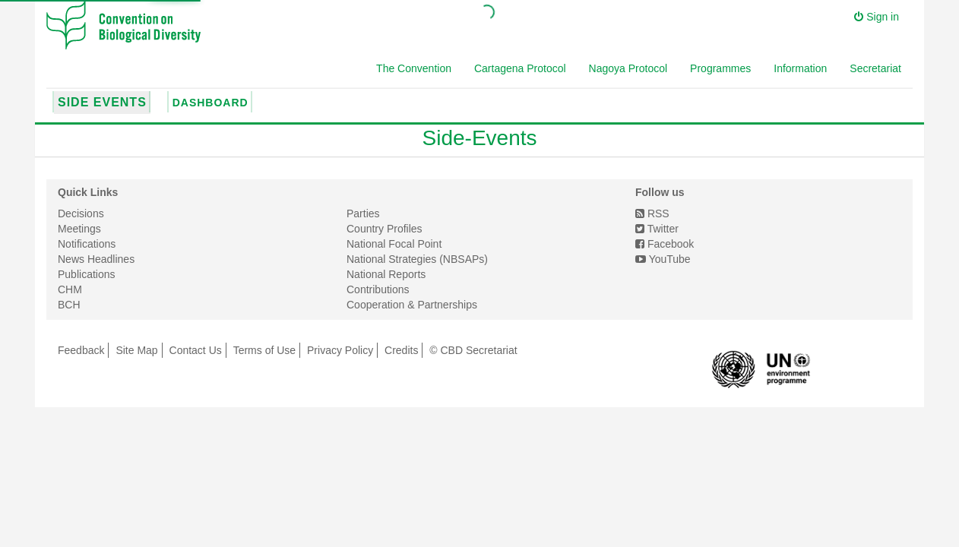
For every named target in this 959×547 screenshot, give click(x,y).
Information (800, 68)
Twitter (657, 229)
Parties (363, 213)
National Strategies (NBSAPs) (417, 259)
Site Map (136, 350)
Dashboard (210, 102)
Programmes (720, 68)
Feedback (81, 350)
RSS (652, 213)
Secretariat (875, 68)
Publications (87, 274)
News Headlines (96, 259)
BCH (69, 305)
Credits (401, 350)
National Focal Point (394, 244)
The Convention (413, 68)
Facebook (664, 244)
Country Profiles (385, 229)
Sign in (876, 17)
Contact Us (195, 350)
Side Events (102, 102)
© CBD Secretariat (473, 350)
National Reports (386, 274)
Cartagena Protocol (520, 68)
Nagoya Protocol (628, 68)
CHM (70, 289)
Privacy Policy (340, 350)
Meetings (79, 229)
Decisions (81, 213)
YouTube (663, 259)
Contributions (378, 289)
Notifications (87, 244)
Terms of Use (264, 350)
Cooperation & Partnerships (412, 305)
